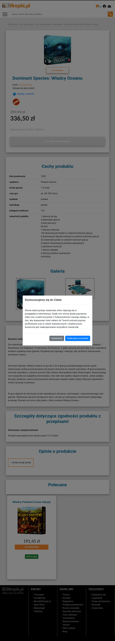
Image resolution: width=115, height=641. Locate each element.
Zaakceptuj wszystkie (77, 338)
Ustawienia (56, 338)
